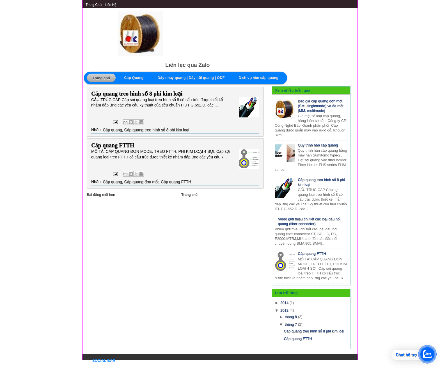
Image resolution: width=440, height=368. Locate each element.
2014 (285, 303)
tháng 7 (291, 324)
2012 (285, 310)
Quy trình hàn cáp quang (318, 145)
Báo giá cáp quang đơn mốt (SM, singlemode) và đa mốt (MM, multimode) (320, 106)
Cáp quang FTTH (112, 145)
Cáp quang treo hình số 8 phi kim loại (136, 93)
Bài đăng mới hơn (101, 194)
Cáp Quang (133, 78)
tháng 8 (291, 317)
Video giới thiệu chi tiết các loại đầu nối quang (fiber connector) (309, 221)
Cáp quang (112, 130)
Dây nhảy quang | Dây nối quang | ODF (191, 78)
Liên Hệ (111, 5)
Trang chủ (94, 5)
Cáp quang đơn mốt (141, 182)
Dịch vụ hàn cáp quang (259, 78)
